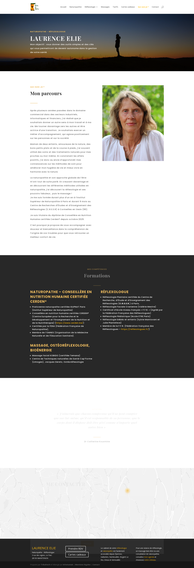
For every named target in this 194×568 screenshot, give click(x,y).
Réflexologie (90, 7)
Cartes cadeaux (128, 7)
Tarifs (115, 7)
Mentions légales (83, 564)
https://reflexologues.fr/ (135, 329)
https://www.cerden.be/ (69, 323)
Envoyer (87, 545)
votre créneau (150, 560)
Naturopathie (76, 7)
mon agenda (149, 557)
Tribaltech (45, 564)
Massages (105, 7)
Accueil (63, 7)
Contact (155, 7)
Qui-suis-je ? (143, 7)
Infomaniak (68, 564)
